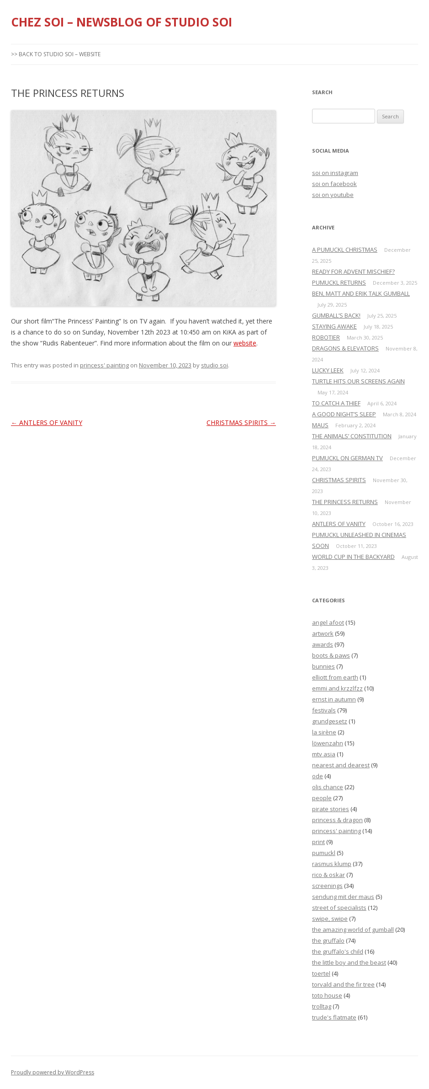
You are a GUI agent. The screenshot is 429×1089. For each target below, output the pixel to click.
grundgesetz (329, 721)
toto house (327, 995)
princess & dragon (337, 820)
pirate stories (330, 809)
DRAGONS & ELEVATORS (345, 348)
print (318, 842)
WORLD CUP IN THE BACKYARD (353, 556)
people (322, 798)
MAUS (320, 425)
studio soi (214, 365)
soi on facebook (334, 184)
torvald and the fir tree (343, 984)
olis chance (327, 787)
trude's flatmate (334, 1017)
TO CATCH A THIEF (336, 403)
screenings (327, 886)
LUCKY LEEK (328, 370)
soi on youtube (333, 195)
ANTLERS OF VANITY (46, 422)
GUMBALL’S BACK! (336, 315)
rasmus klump (331, 864)
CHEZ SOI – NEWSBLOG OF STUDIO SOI (121, 22)
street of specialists (339, 907)
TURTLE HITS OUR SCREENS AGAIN (358, 381)
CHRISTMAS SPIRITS (241, 422)
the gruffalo (328, 940)
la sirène (324, 732)
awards (322, 644)
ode (317, 776)
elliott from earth (335, 677)
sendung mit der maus (343, 896)
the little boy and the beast (349, 962)
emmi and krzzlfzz (337, 688)
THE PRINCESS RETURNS (345, 502)
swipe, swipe (330, 918)
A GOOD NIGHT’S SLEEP (344, 414)
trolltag (321, 1006)
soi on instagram (335, 173)
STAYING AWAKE (334, 326)
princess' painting (104, 365)
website (244, 343)
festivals (324, 710)
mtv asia (323, 754)
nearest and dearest (341, 765)
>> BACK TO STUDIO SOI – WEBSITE (56, 54)
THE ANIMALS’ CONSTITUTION (352, 436)
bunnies (323, 666)
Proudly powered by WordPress (52, 1072)
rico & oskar (328, 875)
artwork (323, 633)
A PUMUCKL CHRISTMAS (344, 249)
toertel (321, 973)
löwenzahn (327, 743)
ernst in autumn (334, 699)
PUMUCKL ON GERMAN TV (347, 458)
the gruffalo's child (337, 951)
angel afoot (328, 622)
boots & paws (331, 655)
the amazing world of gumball (353, 929)
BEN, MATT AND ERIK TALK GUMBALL (361, 293)
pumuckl (323, 853)
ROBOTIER (326, 337)
